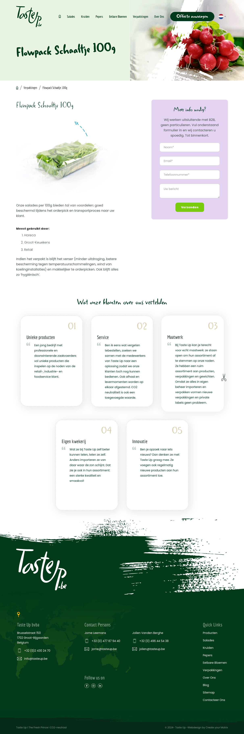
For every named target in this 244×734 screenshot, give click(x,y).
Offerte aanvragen (192, 16)
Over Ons (159, 16)
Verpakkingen (140, 16)
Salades (71, 16)
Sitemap (209, 692)
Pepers (99, 16)
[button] (222, 16)
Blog (206, 685)
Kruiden (85, 16)
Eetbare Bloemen (118, 16)
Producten (210, 633)
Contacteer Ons (214, 700)
